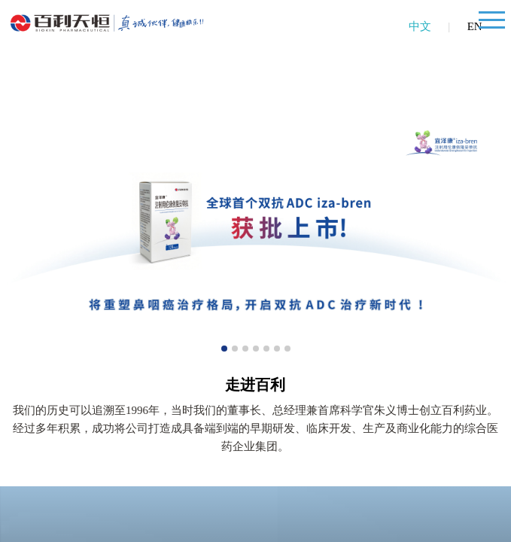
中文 (420, 26)
